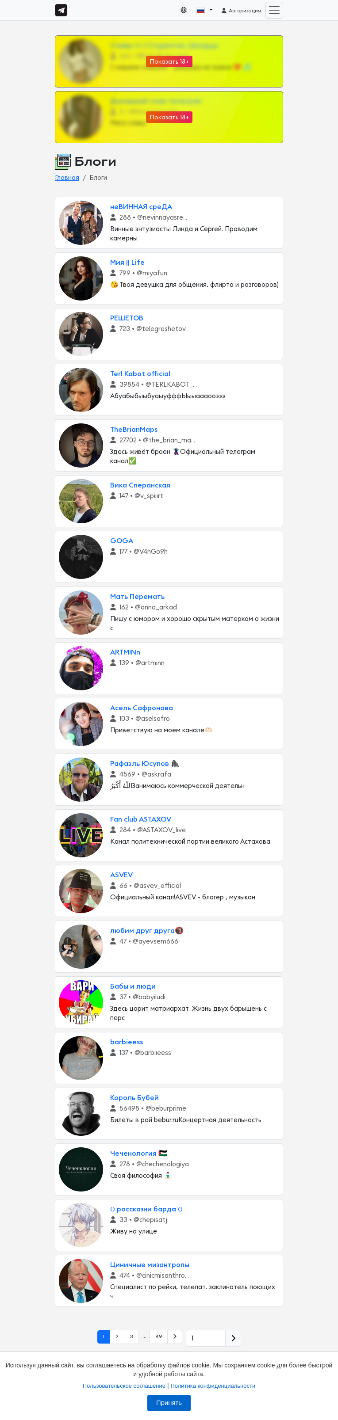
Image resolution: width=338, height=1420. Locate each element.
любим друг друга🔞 (147, 930)
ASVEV (121, 875)
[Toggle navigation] (274, 10)
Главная (67, 178)
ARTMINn (125, 652)
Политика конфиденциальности (212, 1385)
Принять (169, 1402)
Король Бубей (134, 1097)
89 (158, 1336)
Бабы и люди (133, 986)
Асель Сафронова (141, 708)
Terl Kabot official (140, 373)
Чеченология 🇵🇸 (138, 1153)
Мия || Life (127, 262)
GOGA (121, 540)
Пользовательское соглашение (124, 1385)
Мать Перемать (137, 596)
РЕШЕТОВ (126, 318)
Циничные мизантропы (149, 1264)
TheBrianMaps (133, 429)
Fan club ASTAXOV (140, 819)
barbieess (126, 1042)
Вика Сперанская (140, 485)
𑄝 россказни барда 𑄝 (146, 1209)
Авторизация (241, 10)
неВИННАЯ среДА (141, 206)
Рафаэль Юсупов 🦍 (145, 763)
